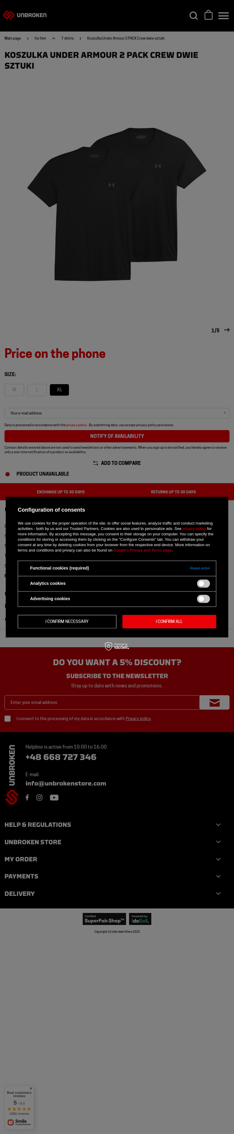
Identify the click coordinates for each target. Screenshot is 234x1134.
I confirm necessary (66, 621)
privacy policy (194, 528)
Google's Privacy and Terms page (142, 550)
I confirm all (169, 621)
